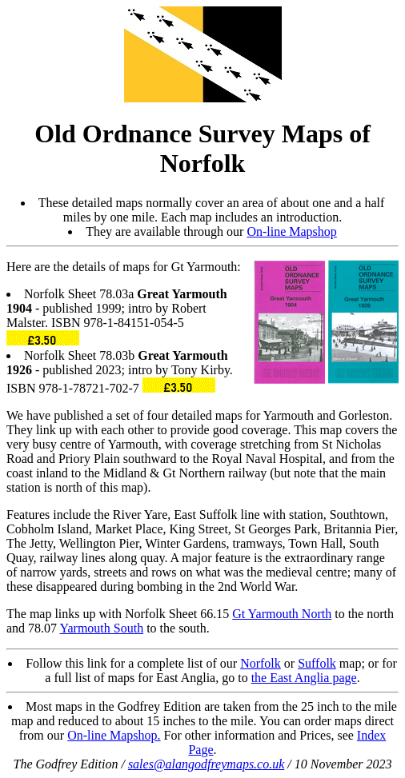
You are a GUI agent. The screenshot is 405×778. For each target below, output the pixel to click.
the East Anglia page (304, 677)
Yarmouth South (102, 628)
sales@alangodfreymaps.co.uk (206, 764)
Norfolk (260, 663)
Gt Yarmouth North (281, 613)
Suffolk (317, 663)
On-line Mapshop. (113, 735)
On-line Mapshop (291, 231)
